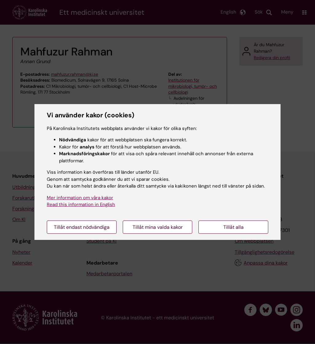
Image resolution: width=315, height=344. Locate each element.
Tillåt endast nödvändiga (82, 227)
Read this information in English (81, 204)
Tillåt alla (233, 227)
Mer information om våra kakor (80, 198)
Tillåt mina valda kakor (158, 227)
